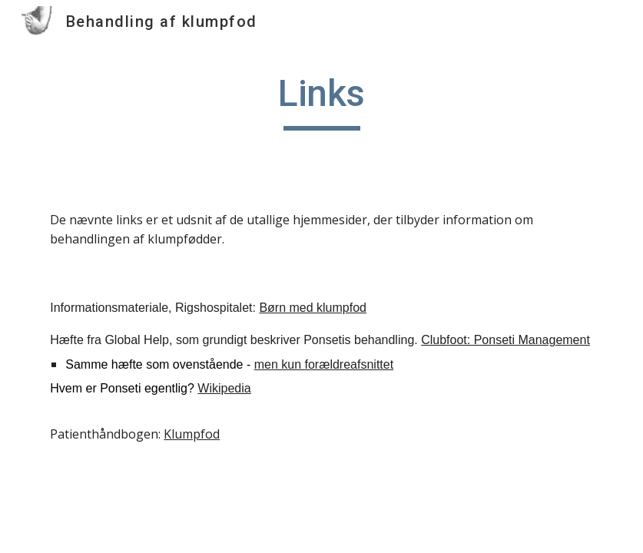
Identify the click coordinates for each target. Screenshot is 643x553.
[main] (321, 101)
